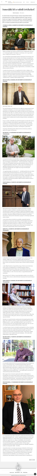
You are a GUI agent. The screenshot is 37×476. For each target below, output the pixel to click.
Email (23, 2)
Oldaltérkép (25, 472)
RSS (21, 472)
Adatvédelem (17, 472)
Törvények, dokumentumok (10, 2)
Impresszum (12, 472)
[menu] (2, 2)
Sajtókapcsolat (32, 2)
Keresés (27, 2)
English (6, 1)
